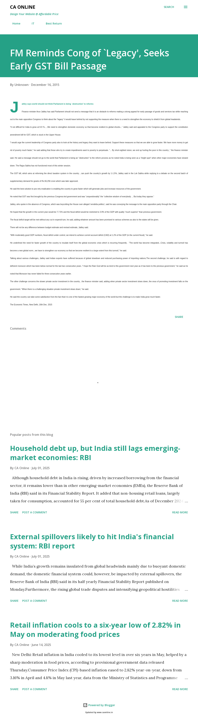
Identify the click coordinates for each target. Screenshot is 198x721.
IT (30, 23)
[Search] (169, 7)
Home (14, 23)
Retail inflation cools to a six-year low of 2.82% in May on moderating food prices (95, 629)
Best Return (52, 23)
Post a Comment (34, 512)
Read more (180, 512)
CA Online (22, 7)
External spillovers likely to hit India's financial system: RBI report (92, 541)
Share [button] (179, 317)
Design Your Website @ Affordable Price (34, 14)
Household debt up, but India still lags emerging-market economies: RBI (95, 452)
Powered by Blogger (99, 705)
